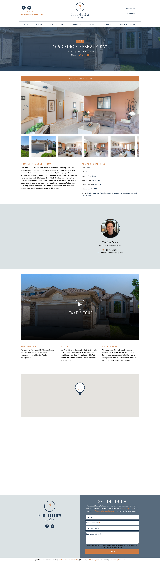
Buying (39, 24)
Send (112, 551)
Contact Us (130, 8)
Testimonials (108, 24)
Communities (75, 24)
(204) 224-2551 (111, 250)
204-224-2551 (27, 12)
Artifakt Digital (93, 560)
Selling (27, 24)
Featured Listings (56, 24)
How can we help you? (93, 534)
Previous (25, 107)
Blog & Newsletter (127, 24)
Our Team (92, 24)
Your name (90, 517)
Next (134, 107)
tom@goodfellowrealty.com (112, 252)
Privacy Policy (73, 560)
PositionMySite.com (117, 560)
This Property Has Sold (80, 78)
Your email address (92, 528)
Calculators (130, 13)
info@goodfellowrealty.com (32, 14)
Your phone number (93, 523)
